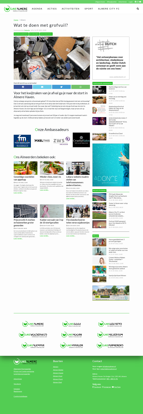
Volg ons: (96, 384)
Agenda (37, 9)
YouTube (117, 387)
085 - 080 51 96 (112, 379)
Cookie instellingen (20, 396)
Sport (89, 9)
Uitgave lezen (100, 2)
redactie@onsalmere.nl (108, 369)
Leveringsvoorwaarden (22, 374)
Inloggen (17, 389)
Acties (52, 9)
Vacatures (17, 384)
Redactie (27, 30)
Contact (97, 361)
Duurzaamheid (21, 34)
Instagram (107, 387)
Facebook (97, 387)
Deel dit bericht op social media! (25, 83)
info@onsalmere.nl (109, 366)
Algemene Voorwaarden (22, 369)
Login (131, 2)
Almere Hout (57, 376)
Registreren (18, 391)
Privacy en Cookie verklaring (24, 371)
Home (16, 20)
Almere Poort (58, 379)
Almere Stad (57, 382)
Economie (34, 34)
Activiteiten (71, 9)
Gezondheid (46, 34)
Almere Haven (58, 373)
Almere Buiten (58, 370)
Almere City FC (109, 9)
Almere (55, 367)
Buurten (58, 361)
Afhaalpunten (111, 2)
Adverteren (123, 2)
